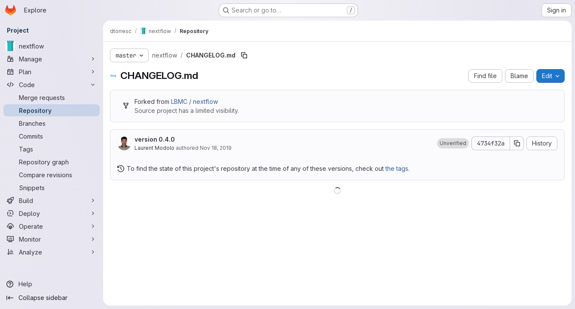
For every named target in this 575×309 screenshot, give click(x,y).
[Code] (51, 85)
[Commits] (51, 136)
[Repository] (51, 110)
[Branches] (51, 123)
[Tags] (51, 149)
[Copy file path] (244, 55)
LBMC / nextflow (194, 101)
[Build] (51, 200)
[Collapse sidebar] (51, 298)
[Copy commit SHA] (517, 143)
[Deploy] (51, 213)
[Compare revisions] (51, 175)
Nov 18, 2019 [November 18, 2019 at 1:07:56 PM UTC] (216, 148)
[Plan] (51, 72)
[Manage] (51, 59)
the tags (396, 168)
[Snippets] (51, 188)
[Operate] (51, 226)
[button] (453, 143)
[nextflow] (51, 46)
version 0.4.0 (155, 139)
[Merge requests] (51, 97)
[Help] (51, 284)
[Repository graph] (51, 162)
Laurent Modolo (154, 148)
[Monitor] (51, 239)
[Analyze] (51, 252)
